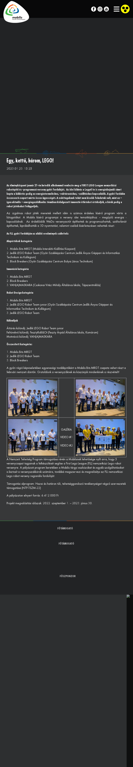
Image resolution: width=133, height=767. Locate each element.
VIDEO (64, 437)
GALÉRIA (66, 429)
